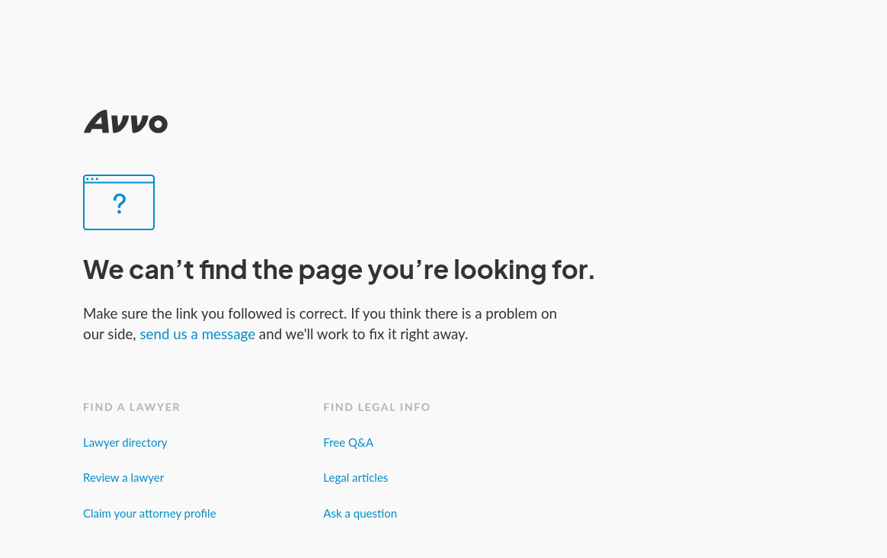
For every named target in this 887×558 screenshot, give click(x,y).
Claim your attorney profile (149, 513)
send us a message (198, 333)
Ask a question (360, 513)
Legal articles (355, 477)
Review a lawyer (123, 477)
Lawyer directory (125, 442)
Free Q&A (348, 442)
